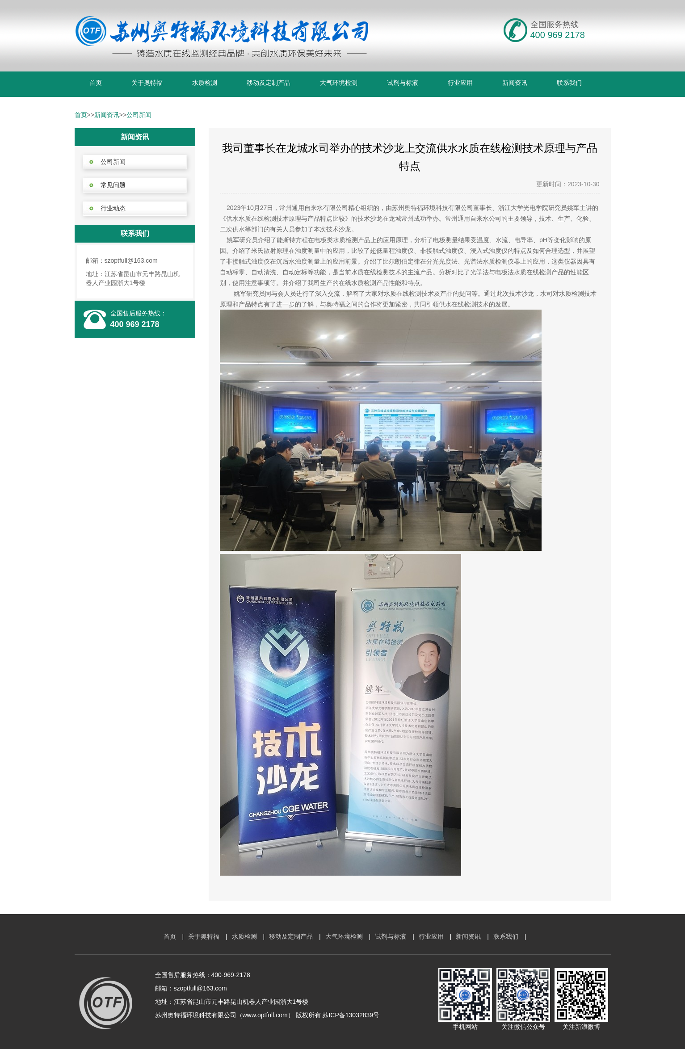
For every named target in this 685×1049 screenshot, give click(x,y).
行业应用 (460, 82)
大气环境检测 (338, 82)
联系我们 (569, 82)
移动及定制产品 (268, 82)
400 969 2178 (135, 324)
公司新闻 (138, 114)
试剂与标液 (402, 82)
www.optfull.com (265, 1015)
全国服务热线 (554, 24)
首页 (95, 82)
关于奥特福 (147, 82)
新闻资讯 (514, 82)
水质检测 (204, 82)
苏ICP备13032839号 (350, 1015)
